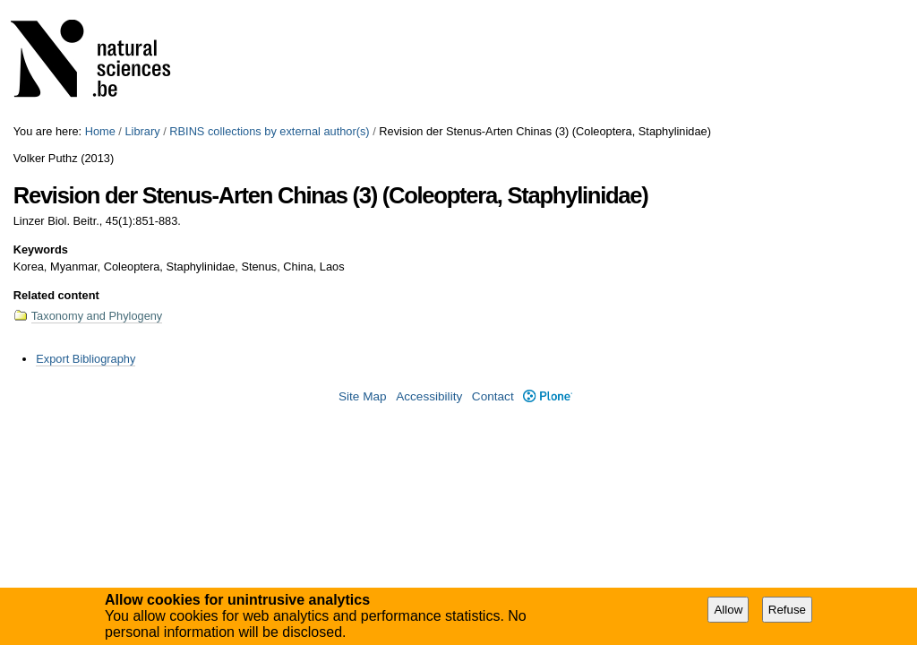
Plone (547, 396)
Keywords (40, 249)
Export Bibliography (85, 359)
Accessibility (429, 396)
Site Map (363, 396)
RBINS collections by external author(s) (269, 131)
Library (141, 131)
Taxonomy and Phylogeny (97, 315)
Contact (493, 396)
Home (100, 131)
